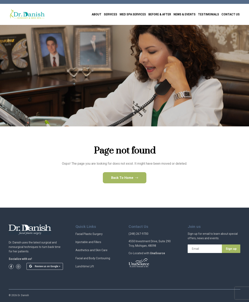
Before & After (159, 14)
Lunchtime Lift (85, 266)
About (96, 14)
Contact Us (230, 14)
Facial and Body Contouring (93, 258)
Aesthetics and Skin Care (91, 250)
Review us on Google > (47, 266)
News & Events (184, 14)
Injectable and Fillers (88, 242)
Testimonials (208, 14)
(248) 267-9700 (138, 233)
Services (110, 14)
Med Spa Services (133, 14)
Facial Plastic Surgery (89, 234)
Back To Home (124, 178)
